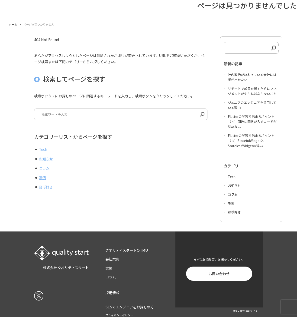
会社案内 (112, 258)
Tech (43, 149)
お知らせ (46, 158)
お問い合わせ (219, 273)
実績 (108, 268)
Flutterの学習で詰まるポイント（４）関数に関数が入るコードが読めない (252, 121)
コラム (44, 168)
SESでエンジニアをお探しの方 (129, 306)
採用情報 (112, 292)
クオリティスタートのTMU (126, 250)
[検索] (202, 114)
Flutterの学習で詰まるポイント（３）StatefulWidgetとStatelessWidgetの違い (251, 140)
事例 (42, 177)
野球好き (46, 186)
